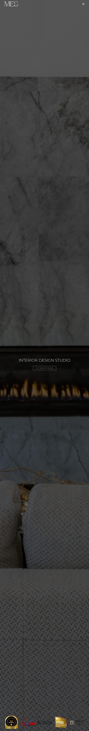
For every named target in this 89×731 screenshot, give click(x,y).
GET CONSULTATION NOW (44, 368)
